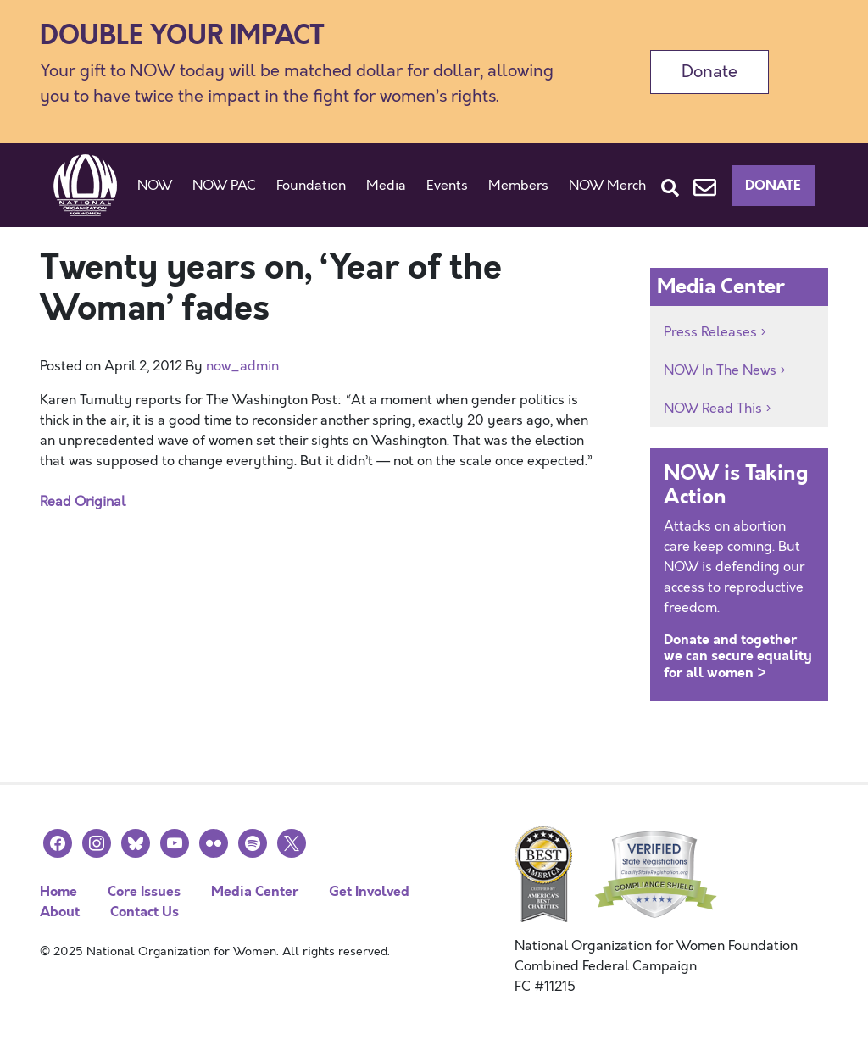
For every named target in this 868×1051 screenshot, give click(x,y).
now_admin (242, 366)
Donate (709, 71)
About (60, 911)
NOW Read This (713, 408)
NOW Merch (607, 185)
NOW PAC (224, 185)
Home (58, 891)
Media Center (254, 891)
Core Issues (144, 891)
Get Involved (369, 891)
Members (518, 185)
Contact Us (144, 911)
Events (447, 185)
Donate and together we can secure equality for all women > (738, 655)
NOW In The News (720, 370)
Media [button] (386, 185)
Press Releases (710, 332)
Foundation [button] (311, 185)
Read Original (82, 501)
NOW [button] (154, 185)
